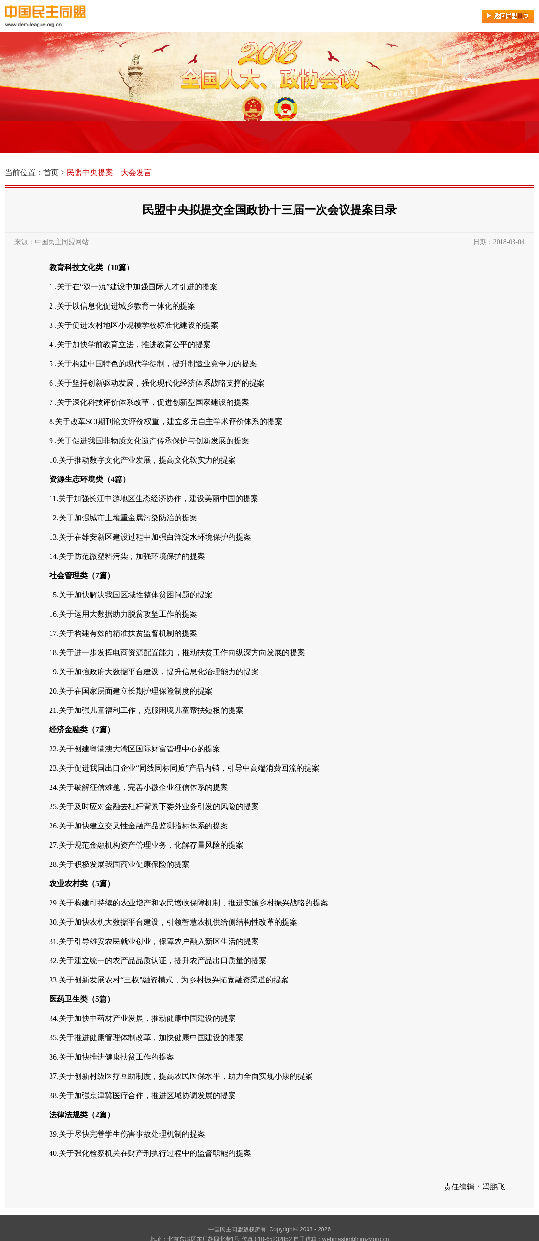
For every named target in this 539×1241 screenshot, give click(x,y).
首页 (51, 172)
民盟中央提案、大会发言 (109, 172)
